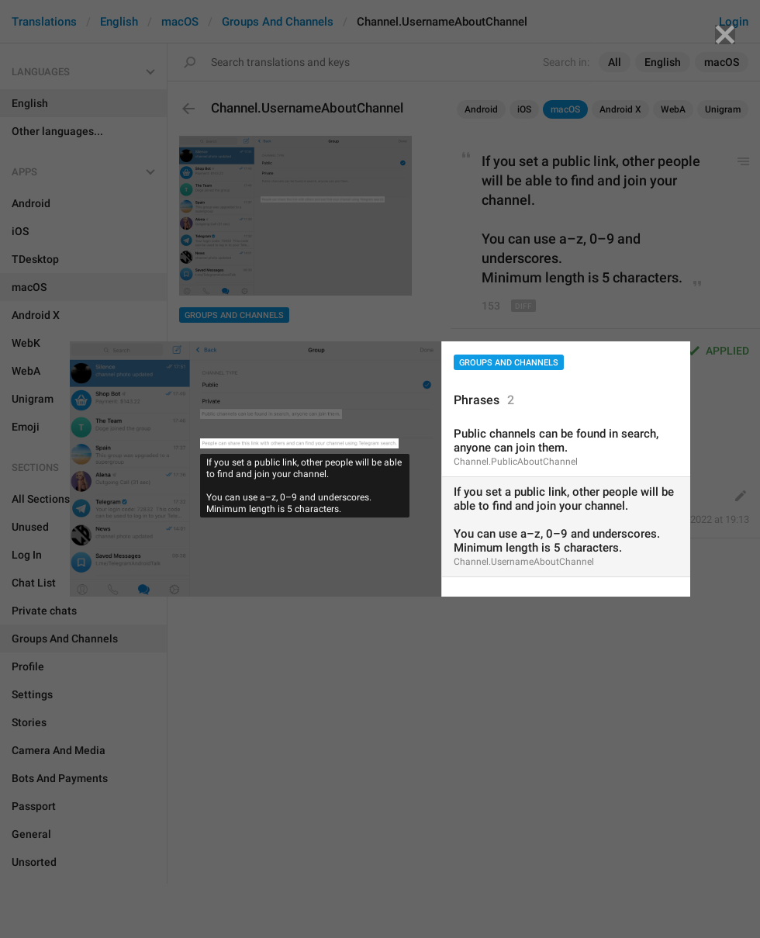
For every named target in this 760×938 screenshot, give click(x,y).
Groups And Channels (508, 363)
